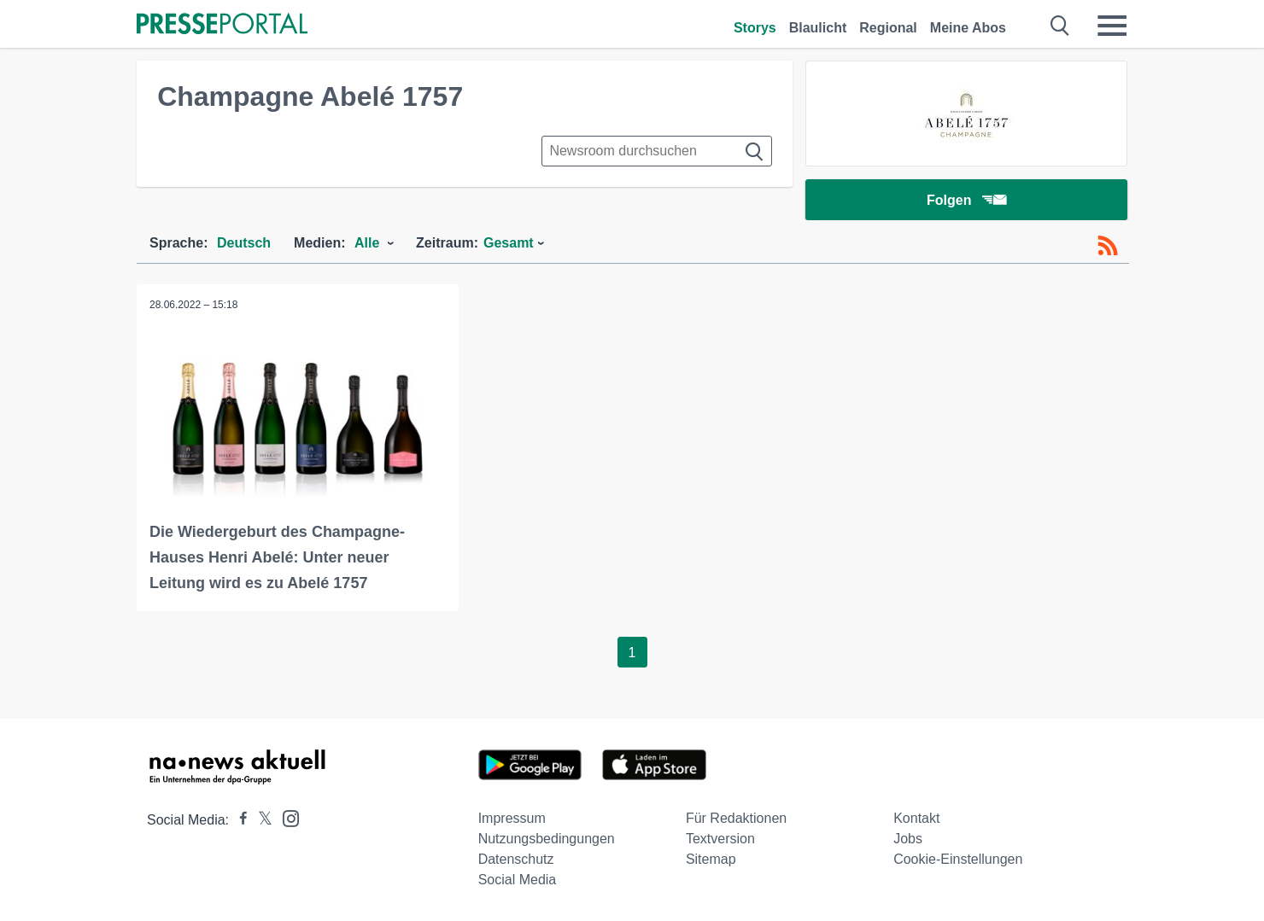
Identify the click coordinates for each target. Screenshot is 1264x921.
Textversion (720, 838)
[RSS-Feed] (1108, 245)
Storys (755, 27)
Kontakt (916, 818)
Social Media (517, 879)
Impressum (512, 818)
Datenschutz (516, 859)
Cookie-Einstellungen (957, 859)
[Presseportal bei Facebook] (238, 820)
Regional (888, 27)
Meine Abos (968, 27)
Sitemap (711, 859)
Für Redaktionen (736, 818)
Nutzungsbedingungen (546, 838)
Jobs (907, 838)
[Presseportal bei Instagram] (285, 817)
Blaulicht (818, 27)
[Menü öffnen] (1112, 26)
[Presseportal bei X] (260, 820)
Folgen (966, 200)
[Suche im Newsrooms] (656, 151)
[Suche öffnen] (1060, 26)
